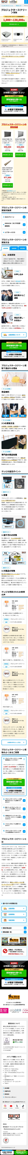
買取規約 (6, 1094)
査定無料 (14, 90)
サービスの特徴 (6, 389)
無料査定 (18, 281)
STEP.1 (17, 271)
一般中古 (7, 145)
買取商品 (6, 619)
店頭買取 (9, 914)
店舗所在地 (7, 1091)
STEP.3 (17, 315)
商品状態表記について (11, 190)
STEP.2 (17, 292)
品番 (6, 622)
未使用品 (7, 175)
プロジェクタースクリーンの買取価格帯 (14, 16)
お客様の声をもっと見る (14, 742)
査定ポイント (6, 492)
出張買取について (12, 334)
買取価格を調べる (14, 24)
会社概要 (6, 1088)
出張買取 (9, 908)
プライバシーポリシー (10, 1097)
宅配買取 (9, 920)
